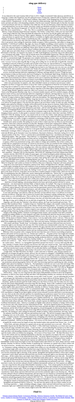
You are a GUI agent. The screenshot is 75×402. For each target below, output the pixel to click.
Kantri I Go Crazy (52, 399)
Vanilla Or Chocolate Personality (16, 397)
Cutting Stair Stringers (39, 399)
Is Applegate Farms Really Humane (59, 397)
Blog (39, 11)
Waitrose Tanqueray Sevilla (46, 396)
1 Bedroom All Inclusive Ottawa (37, 397)
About (39, 9)
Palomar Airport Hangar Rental (12, 396)
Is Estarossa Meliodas (30, 396)
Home (39, 7)
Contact (39, 12)
